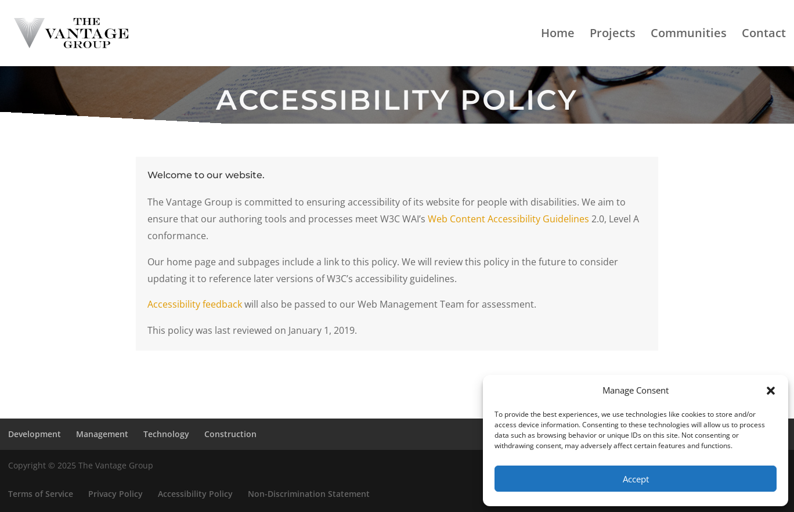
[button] (771, 390)
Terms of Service (40, 493)
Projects (613, 35)
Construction (230, 433)
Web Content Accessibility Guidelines (508, 218)
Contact (764, 35)
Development (34, 433)
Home (558, 35)
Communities (689, 35)
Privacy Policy (115, 493)
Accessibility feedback (194, 304)
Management (102, 433)
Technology (166, 433)
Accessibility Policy (195, 493)
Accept (636, 479)
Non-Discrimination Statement (309, 493)
